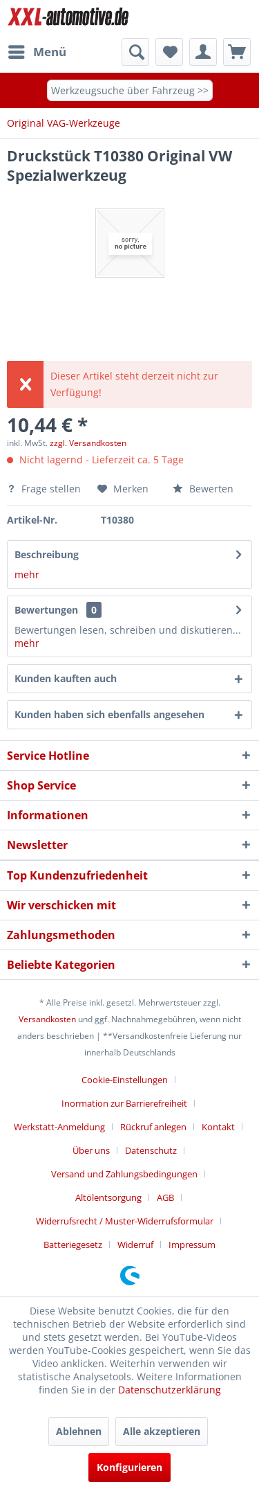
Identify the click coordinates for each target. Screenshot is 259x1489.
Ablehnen (79, 1431)
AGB (165, 1197)
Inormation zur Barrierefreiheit (124, 1103)
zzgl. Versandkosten (88, 443)
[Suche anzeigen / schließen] (135, 52)
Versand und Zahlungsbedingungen (124, 1174)
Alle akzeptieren (161, 1431)
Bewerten (203, 488)
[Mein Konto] (203, 52)
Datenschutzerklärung (169, 1389)
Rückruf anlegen (153, 1127)
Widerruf (135, 1244)
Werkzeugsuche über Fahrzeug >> (130, 90)
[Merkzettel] (169, 52)
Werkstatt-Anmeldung (59, 1127)
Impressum (192, 1244)
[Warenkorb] (237, 52)
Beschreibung (47, 554)
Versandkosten (47, 1019)
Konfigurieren (129, 1467)
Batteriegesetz (73, 1244)
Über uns (91, 1150)
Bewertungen (46, 609)
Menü (37, 50)
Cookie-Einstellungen (124, 1079)
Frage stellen (45, 488)
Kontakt (218, 1127)
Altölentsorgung (108, 1197)
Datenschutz (151, 1150)
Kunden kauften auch (66, 678)
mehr (27, 574)
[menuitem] (36, 52)
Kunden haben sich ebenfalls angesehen (109, 714)
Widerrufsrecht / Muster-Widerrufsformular (124, 1221)
